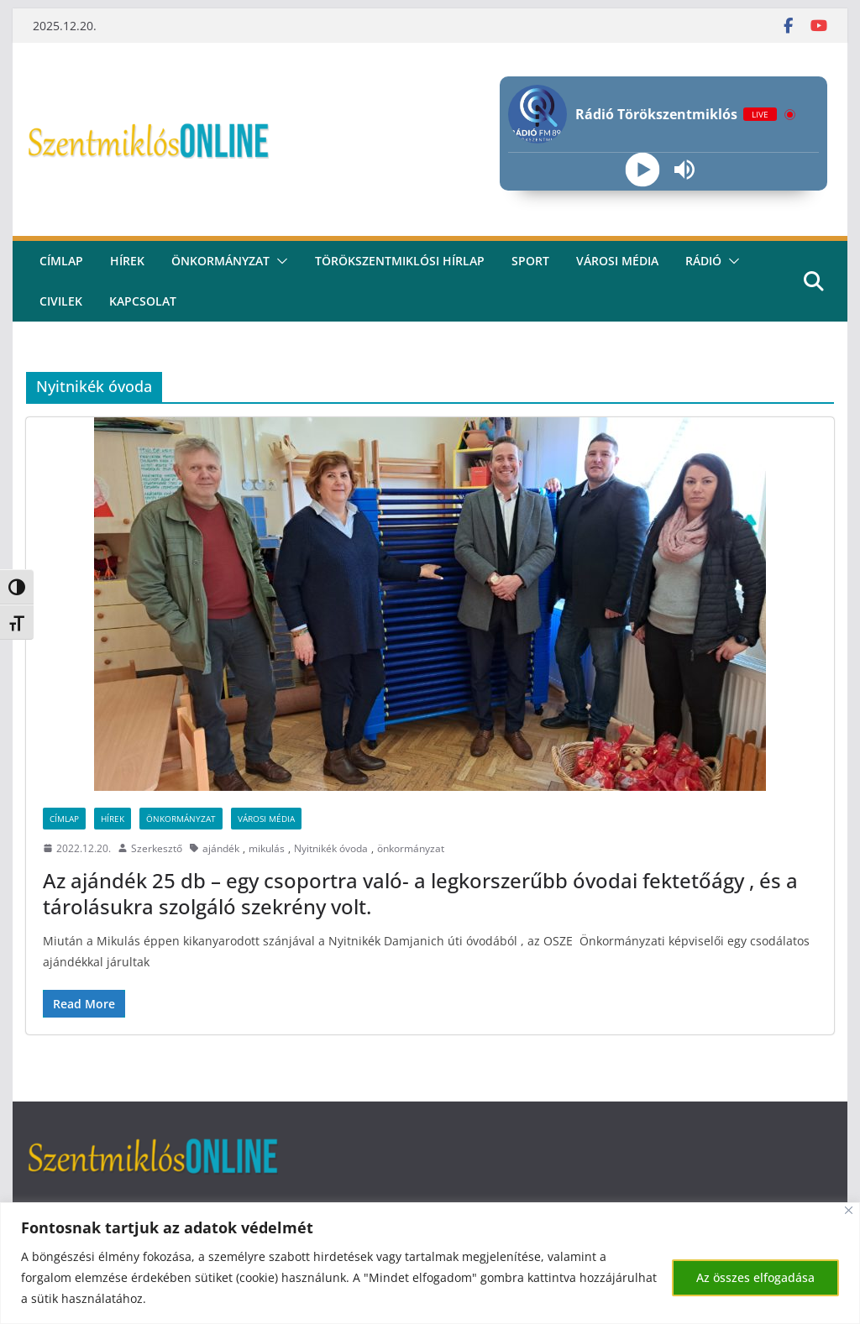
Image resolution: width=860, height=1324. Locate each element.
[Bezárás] (848, 1210)
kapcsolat (142, 301)
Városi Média (266, 818)
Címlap (64, 818)
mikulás (267, 848)
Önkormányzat (220, 261)
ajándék (220, 848)
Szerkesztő (156, 848)
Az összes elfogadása (755, 1277)
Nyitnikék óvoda (331, 848)
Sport (530, 261)
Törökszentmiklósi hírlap (400, 261)
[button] (279, 261)
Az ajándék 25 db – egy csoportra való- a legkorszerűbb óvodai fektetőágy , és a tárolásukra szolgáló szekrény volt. (420, 893)
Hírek (127, 261)
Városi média (617, 261)
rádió (703, 261)
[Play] (642, 170)
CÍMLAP (61, 261)
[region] (430, 1263)
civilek (60, 301)
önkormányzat (410, 848)
